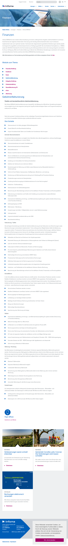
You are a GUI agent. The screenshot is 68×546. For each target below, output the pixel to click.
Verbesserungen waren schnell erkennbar (16, 453)
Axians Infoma (5, 29)
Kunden (47, 6)
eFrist (7, 90)
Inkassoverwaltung (11, 84)
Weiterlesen (9, 465)
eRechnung (9, 93)
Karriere (31, 2)
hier (53, 55)
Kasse (7, 75)
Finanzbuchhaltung (11, 68)
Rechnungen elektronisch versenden (14, 495)
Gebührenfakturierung (12, 78)
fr (65, 2)
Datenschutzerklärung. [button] (47, 535)
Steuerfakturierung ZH (12, 87)
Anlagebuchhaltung (11, 81)
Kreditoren (8, 72)
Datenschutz (5, 541)
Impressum (13, 541)
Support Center (22, 2)
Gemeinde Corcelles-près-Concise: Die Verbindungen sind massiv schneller (48, 454)
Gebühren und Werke (10, 420)
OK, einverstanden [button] (49, 540)
